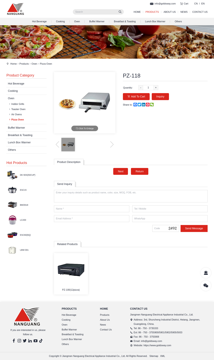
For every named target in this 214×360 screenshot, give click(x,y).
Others (178, 21)
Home (137, 12)
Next (120, 171)
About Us (170, 12)
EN (203, 3)
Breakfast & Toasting (125, 21)
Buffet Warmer (96, 21)
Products (152, 12)
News (184, 12)
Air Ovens (15, 114)
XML (162, 356)
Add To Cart (136, 96)
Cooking (60, 21)
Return (140, 171)
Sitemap (154, 356)
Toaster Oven (16, 109)
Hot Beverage (39, 21)
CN (196, 3)
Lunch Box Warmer (155, 21)
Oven (77, 21)
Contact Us (200, 12)
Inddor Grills (16, 104)
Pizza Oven (46, 64)
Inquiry (160, 96)
